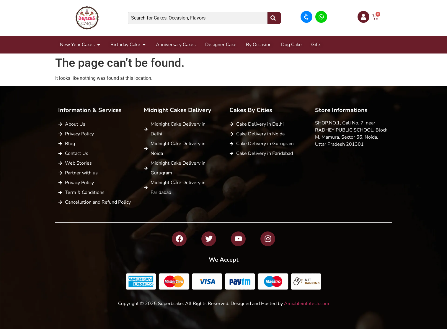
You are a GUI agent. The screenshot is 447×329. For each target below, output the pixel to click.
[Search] (274, 18)
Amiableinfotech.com (306, 303)
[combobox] (197, 18)
